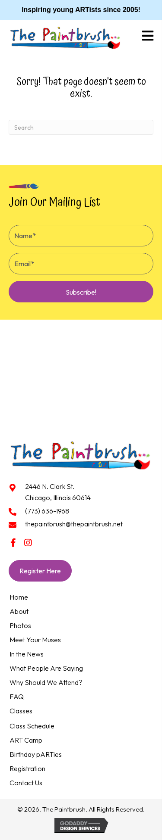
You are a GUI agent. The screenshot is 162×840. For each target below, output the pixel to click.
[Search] (81, 127)
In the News (27, 654)
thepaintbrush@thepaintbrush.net (74, 524)
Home (19, 597)
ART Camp (26, 740)
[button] (81, 291)
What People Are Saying (46, 668)
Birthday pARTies (36, 754)
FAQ (17, 696)
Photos (20, 625)
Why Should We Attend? (46, 682)
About (19, 611)
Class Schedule (32, 726)
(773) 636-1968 (47, 511)
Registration (27, 768)
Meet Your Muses (35, 639)
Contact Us (26, 782)
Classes (21, 710)
